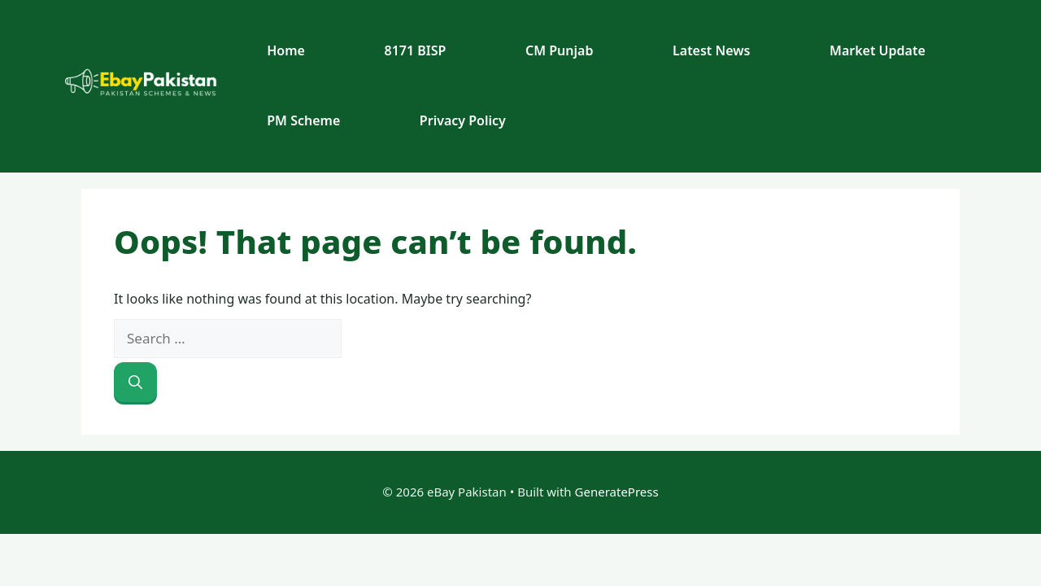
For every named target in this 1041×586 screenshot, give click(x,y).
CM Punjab (559, 50)
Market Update (878, 50)
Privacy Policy (463, 120)
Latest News (711, 50)
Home (286, 50)
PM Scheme (303, 120)
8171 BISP (415, 50)
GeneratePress (617, 491)
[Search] (135, 382)
